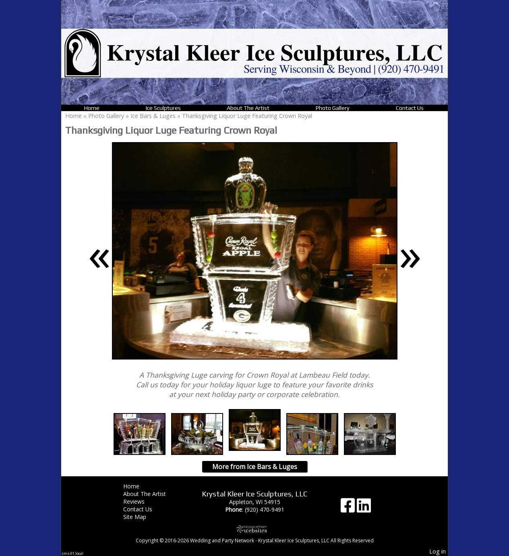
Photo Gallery (333, 108)
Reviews (140, 501)
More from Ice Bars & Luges (254, 466)
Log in (437, 551)
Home (91, 108)
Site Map (140, 517)
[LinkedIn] (364, 508)
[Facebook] (349, 508)
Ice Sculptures (163, 108)
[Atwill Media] (254, 529)
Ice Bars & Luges (153, 116)
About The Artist (248, 108)
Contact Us (410, 108)
